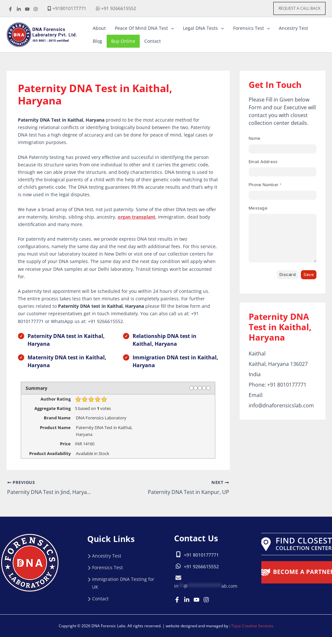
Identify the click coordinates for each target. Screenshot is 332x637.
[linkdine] (19, 9)
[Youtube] (196, 599)
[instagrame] (35, 9)
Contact (100, 598)
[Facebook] (10, 9)
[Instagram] (206, 599)
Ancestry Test (106, 555)
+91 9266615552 (118, 8)
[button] (299, 8)
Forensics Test (107, 567)
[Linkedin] (187, 599)
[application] (171, 28)
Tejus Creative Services (252, 626)
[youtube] (27, 9)
